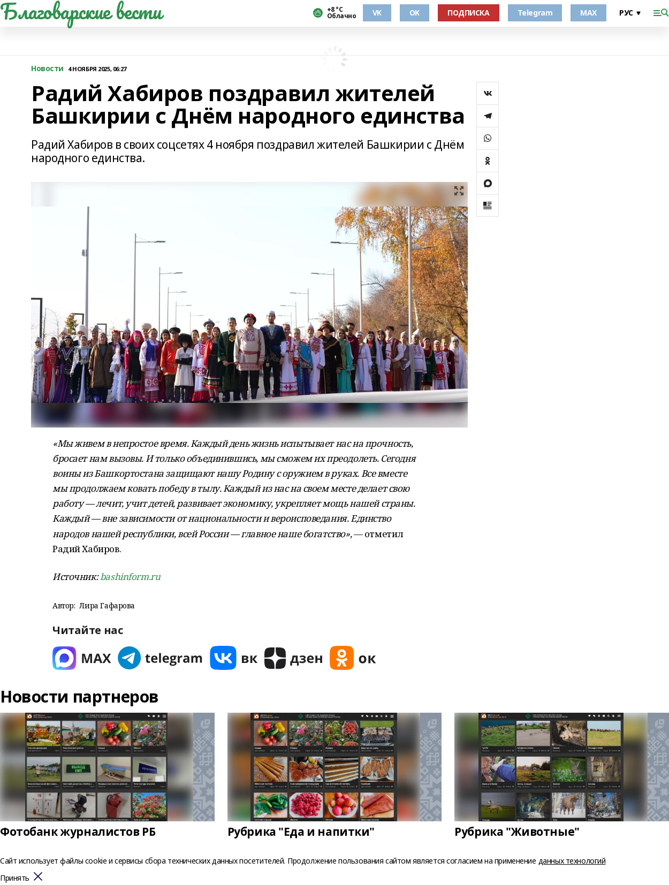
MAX (588, 12)
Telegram (535, 12)
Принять (14, 878)
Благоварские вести (80, 11)
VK (377, 12)
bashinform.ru (130, 576)
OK (414, 12)
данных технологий (572, 861)
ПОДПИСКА (468, 12)
